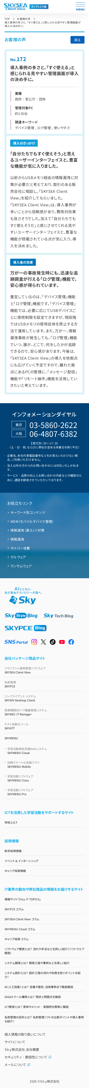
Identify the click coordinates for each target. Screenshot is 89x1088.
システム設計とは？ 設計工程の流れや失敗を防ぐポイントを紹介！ (42, 975)
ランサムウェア (21, 566)
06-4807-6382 (53, 433)
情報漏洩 (17, 539)
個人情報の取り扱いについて (25, 1034)
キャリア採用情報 (15, 871)
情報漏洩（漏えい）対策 (27, 530)
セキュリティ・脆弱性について (28, 1057)
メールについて (17, 1064)
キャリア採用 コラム (16, 939)
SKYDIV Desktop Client (45, 698)
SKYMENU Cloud (46, 751)
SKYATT (45, 726)
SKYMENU (11, 738)
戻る (77, 39)
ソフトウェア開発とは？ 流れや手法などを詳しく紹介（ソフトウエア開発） (44, 951)
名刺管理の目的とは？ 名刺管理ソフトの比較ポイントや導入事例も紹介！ (44, 1019)
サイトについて (15, 1041)
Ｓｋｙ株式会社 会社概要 (22, 1049)
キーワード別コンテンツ (27, 512)
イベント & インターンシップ (22, 861)
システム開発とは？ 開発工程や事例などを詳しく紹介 (37, 963)
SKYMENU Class (46, 778)
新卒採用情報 (13, 851)
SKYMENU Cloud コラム (20, 929)
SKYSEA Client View (45, 670)
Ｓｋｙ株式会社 (49, 1081)
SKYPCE (45, 684)
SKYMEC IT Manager (45, 712)
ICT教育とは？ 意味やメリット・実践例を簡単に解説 (37, 1007)
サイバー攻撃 (20, 548)
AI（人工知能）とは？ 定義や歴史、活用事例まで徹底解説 (39, 987)
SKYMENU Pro (46, 792)
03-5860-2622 (53, 424)
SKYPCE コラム (14, 909)
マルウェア (18, 557)
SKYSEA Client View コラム (22, 919)
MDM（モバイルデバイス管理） (32, 521)
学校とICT (11, 822)
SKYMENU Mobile (46, 764)
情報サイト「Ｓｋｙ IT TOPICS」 (23, 899)
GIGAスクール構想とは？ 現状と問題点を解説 (33, 997)
